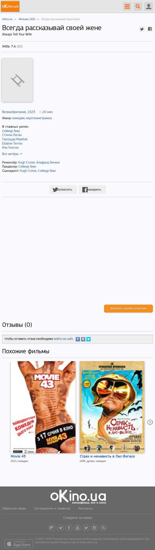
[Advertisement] (77, 255)
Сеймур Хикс (11, 131)
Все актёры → (12, 154)
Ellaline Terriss (12, 143)
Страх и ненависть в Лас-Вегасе (107, 456)
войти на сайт (63, 338)
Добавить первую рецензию (128, 308)
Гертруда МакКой (14, 139)
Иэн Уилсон (10, 147)
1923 (31, 112)
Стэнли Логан (12, 135)
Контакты (85, 508)
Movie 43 (18, 456)
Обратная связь (14, 508)
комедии (18, 118)
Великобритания (14, 112)
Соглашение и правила (52, 508)
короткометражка (39, 118)
